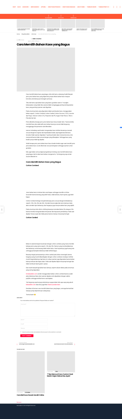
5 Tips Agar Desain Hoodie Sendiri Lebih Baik (24, 29)
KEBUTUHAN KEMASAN (69, 7)
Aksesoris (25, 7)
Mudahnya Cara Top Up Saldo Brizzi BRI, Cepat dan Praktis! (38, 29)
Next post (19, 402)
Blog (19, 7)
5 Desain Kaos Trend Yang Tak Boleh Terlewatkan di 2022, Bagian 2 (53, 29)
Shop (14, 7)
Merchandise (35, 7)
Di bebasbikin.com (31, 274)
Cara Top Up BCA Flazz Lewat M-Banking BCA (82, 29)
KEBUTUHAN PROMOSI (54, 7)
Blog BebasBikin (48, 16)
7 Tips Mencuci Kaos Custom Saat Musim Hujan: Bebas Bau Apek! (60, 375)
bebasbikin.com (31, 284)
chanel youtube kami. (53, 284)
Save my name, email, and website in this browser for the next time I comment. (41, 332)
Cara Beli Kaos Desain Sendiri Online (30, 395)
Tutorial (27, 392)
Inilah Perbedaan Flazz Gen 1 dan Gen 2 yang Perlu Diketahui (97, 29)
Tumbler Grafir (91, 7)
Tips (56, 371)
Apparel (43, 7)
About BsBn (81, 7)
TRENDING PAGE (73, 16)
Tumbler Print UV (103, 7)
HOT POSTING (61, 16)
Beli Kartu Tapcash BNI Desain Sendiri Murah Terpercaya (67, 29)
